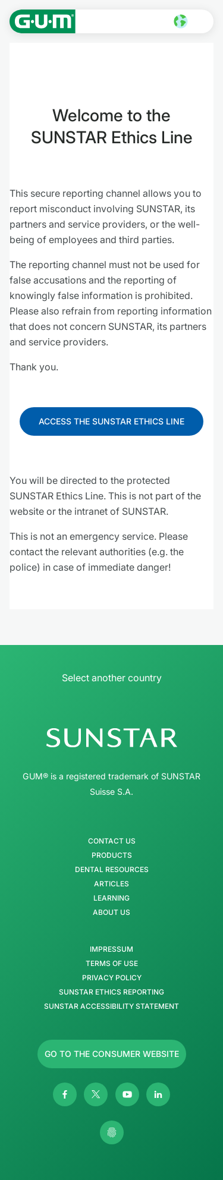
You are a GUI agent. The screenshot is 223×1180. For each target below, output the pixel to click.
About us (111, 912)
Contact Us (112, 841)
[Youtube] (127, 1094)
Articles (111, 884)
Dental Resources (112, 869)
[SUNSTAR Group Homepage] (111, 738)
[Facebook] (65, 1094)
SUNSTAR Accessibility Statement (111, 1006)
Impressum (111, 949)
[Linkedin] (158, 1094)
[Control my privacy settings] (112, 1132)
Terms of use (112, 963)
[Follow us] (111, 421)
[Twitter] (96, 1094)
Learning (111, 898)
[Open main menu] (203, 21)
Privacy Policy (112, 977)
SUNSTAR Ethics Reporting (111, 992)
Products (112, 855)
